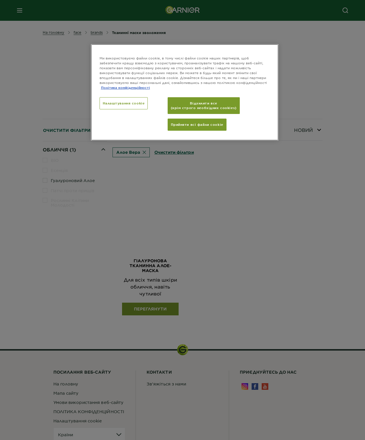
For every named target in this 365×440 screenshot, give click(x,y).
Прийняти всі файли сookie (197, 124)
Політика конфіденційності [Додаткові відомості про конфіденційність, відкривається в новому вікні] (125, 87)
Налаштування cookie (124, 103)
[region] (184, 92)
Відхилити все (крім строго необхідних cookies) (204, 105)
